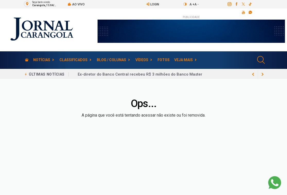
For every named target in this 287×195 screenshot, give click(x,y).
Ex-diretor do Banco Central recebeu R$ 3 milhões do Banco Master (140, 74)
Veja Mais (183, 60)
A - (196, 4)
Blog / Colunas (111, 60)
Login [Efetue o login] (152, 4)
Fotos (164, 60)
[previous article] (262, 74)
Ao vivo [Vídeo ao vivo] (76, 4)
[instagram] (229, 4)
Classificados (73, 60)
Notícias (41, 60)
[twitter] (243, 4)
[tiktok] (250, 4)
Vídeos (141, 60)
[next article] (253, 74)
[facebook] (236, 4)
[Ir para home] (27, 60)
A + (191, 4)
